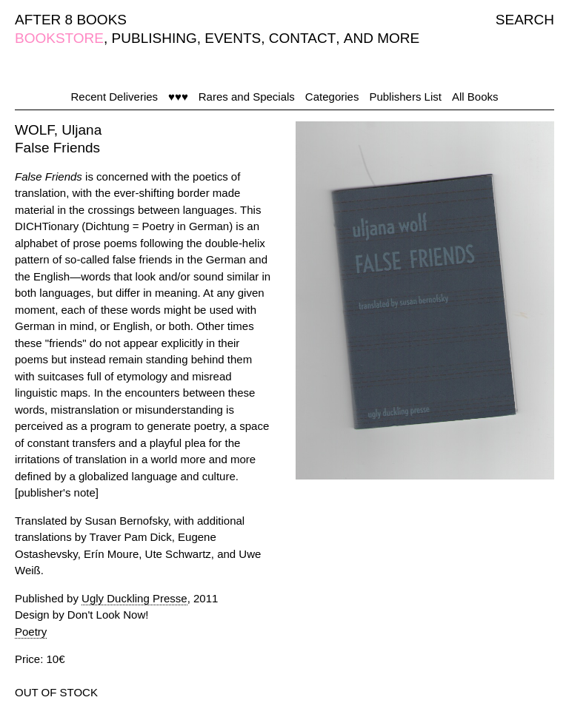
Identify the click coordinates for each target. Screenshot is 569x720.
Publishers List (405, 96)
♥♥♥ (178, 96)
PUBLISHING (154, 38)
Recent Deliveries (115, 96)
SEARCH (525, 19)
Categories (332, 96)
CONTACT (302, 38)
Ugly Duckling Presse (134, 598)
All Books (475, 96)
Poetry (31, 631)
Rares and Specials (247, 96)
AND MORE (381, 38)
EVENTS (232, 38)
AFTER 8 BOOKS (71, 19)
